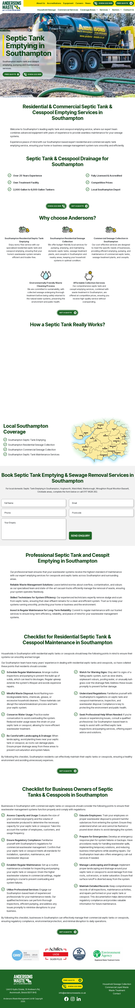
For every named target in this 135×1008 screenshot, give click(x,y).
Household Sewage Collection (117, 984)
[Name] (33, 503)
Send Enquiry (80, 535)
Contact (117, 993)
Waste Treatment (117, 990)
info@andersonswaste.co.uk (72, 993)
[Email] (101, 503)
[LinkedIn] (79, 999)
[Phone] (33, 513)
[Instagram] (73, 999)
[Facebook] (66, 999)
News (88, 3)
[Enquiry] (33, 529)
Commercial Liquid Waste (117, 987)
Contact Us (129, 10)
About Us (41, 3)
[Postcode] (101, 513)
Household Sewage (46, 10)
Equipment (68, 3)
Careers (79, 3)
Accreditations (54, 3)
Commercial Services (68, 10)
